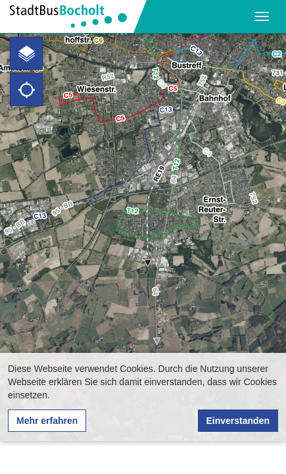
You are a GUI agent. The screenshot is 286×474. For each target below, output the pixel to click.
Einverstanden (238, 420)
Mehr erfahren (47, 420)
